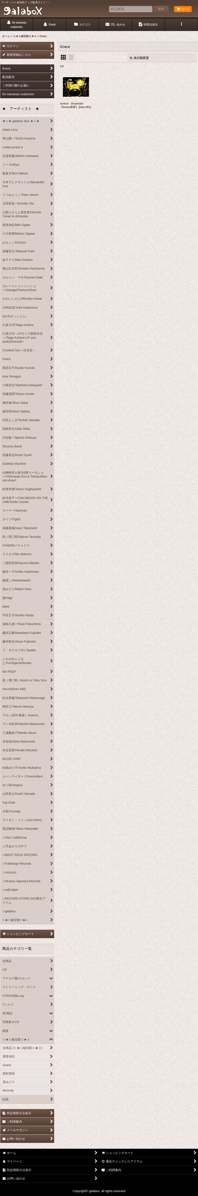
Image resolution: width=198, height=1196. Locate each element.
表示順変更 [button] (139, 58)
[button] (181, 24)
